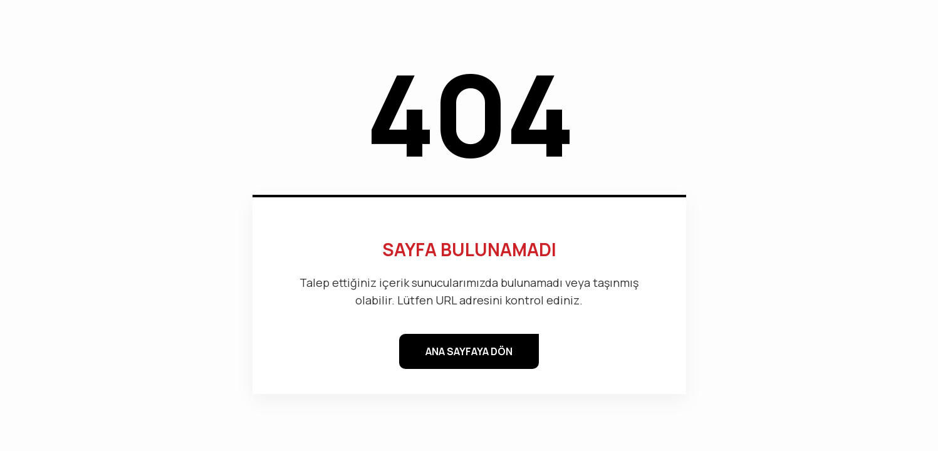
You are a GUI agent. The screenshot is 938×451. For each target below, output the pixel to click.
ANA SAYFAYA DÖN (469, 351)
